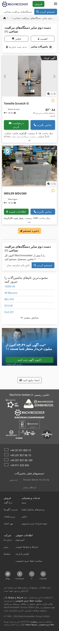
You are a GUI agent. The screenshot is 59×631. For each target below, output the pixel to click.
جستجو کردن (45, 11)
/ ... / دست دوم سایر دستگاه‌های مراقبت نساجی (30, 18)
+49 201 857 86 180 (21, 460)
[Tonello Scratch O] (29, 76)
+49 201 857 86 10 (20, 455)
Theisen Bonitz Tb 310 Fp (36, 479)
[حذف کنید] (50, 47)
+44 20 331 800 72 (20, 450)
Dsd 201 (9, 312)
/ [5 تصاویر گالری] (51, 94)
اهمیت (43, 38)
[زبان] (50, 4)
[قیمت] (42, 112)
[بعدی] (54, 76)
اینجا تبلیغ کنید (30, 380)
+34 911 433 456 (19, 465)
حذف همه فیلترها (16, 46)
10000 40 (9, 286)
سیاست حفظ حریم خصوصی (42, 623)
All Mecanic (11, 293)
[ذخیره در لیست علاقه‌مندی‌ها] (53, 100)
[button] (55, 4)
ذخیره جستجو (29, 231)
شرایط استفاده (31, 624)
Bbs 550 (9, 299)
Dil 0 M (8, 305)
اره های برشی (29, 487)
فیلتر (16, 38)
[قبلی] (5, 76)
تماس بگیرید (43, 125)
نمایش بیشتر (29, 317)
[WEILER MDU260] (29, 166)
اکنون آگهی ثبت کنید (29, 360)
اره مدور (14, 479)
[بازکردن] (29, 140)
